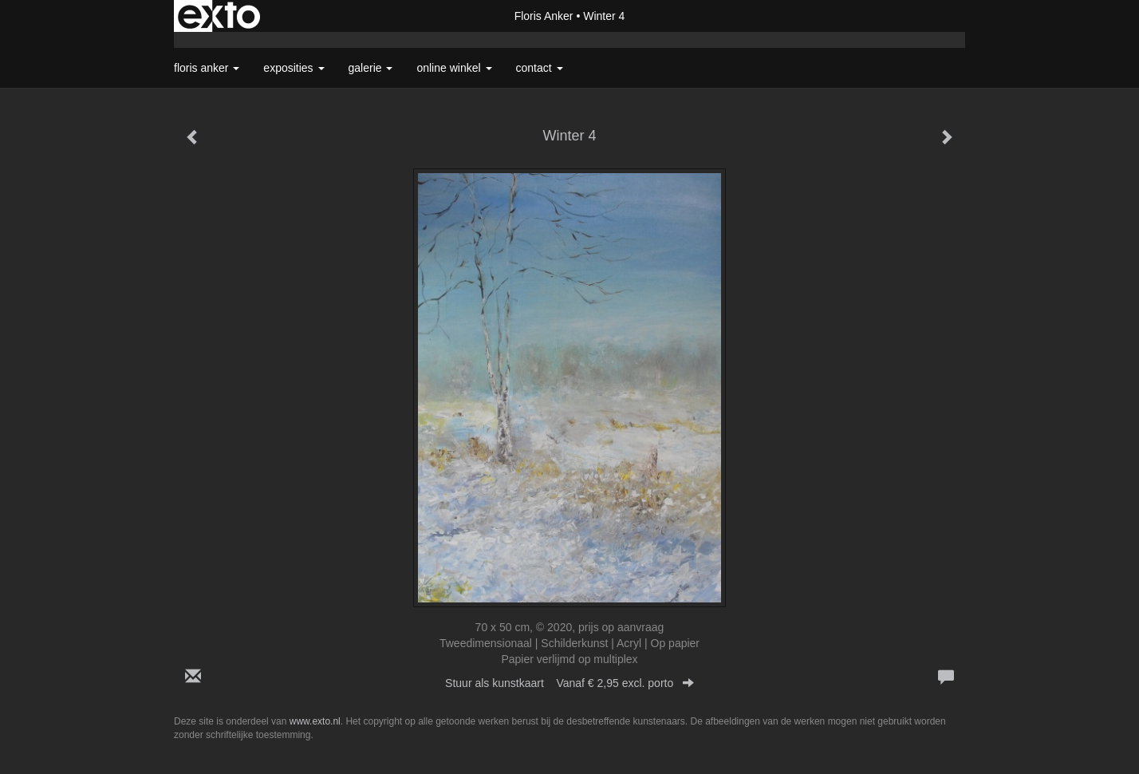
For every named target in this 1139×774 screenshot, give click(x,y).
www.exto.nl (315, 721)
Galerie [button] (371, 67)
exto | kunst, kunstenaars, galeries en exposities (219, 16)
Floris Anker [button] (206, 67)
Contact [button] (539, 67)
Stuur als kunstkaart (569, 683)
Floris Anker (543, 16)
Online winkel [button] (453, 67)
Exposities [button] (293, 67)
